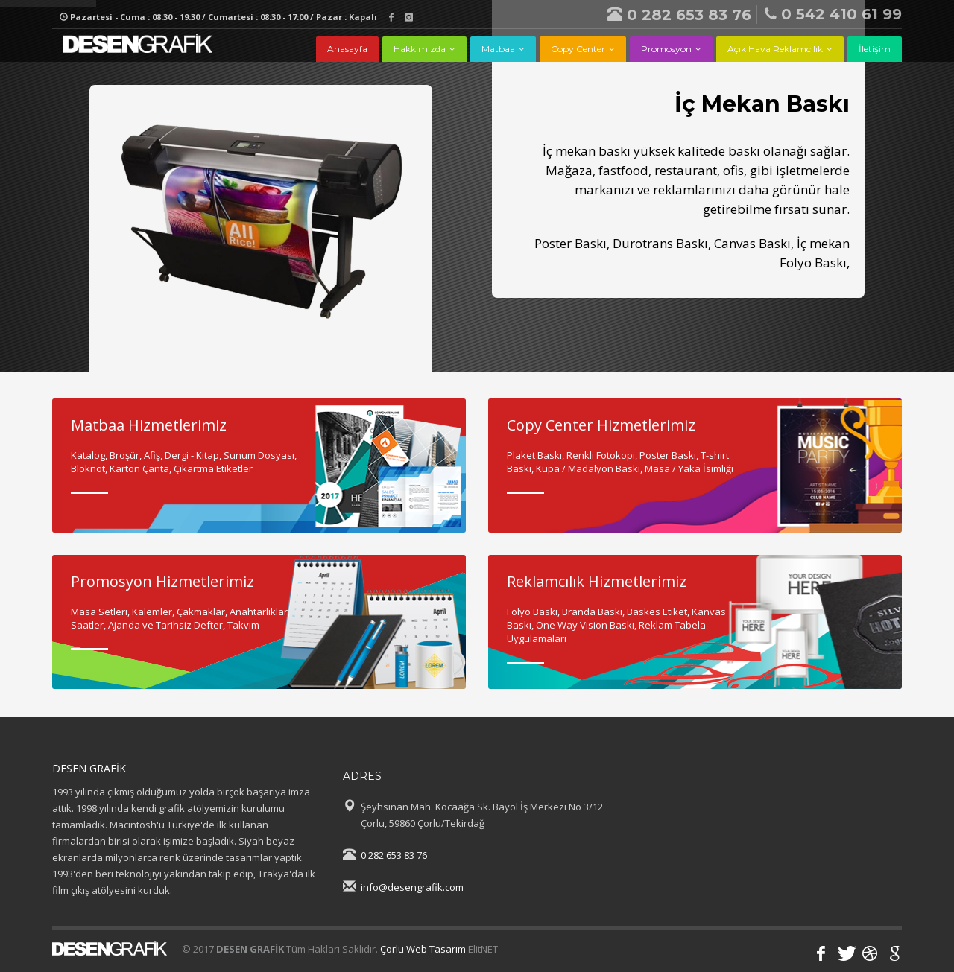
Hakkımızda (420, 48)
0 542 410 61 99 (833, 14)
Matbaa (498, 48)
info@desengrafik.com (412, 887)
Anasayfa (347, 48)
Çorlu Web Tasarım (423, 949)
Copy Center (578, 48)
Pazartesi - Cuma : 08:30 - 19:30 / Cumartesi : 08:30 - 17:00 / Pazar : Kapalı (218, 16)
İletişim (875, 48)
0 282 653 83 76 (679, 15)
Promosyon (666, 48)
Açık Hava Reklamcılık (775, 48)
